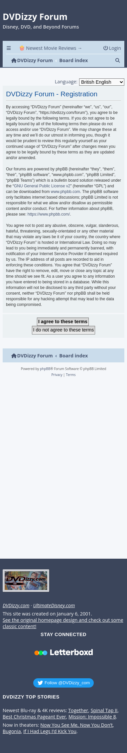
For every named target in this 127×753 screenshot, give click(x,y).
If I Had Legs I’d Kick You (49, 731)
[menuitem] (112, 48)
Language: (66, 81)
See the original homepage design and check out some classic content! (63, 623)
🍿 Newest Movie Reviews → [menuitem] (50, 48)
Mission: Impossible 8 (92, 717)
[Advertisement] (62, 470)
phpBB (45, 368)
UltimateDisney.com (54, 606)
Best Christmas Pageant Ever (34, 717)
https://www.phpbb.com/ (49, 214)
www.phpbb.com (65, 191)
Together (78, 710)
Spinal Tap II (104, 710)
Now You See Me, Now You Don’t (76, 725)
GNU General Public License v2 (42, 186)
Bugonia (12, 731)
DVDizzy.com (16, 606)
